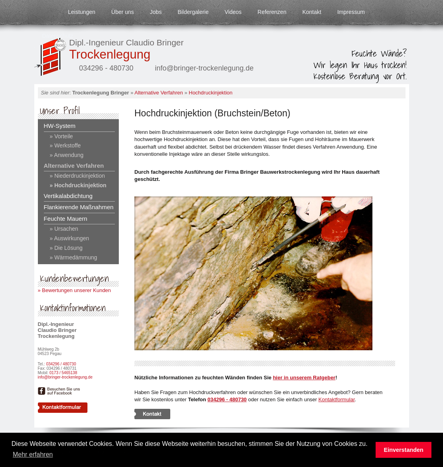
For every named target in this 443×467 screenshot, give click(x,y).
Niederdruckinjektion (79, 176)
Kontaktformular (337, 399)
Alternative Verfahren (158, 93)
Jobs (156, 12)
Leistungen (82, 12)
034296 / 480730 (61, 364)
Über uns (122, 12)
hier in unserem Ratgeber (304, 378)
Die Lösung (68, 248)
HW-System (60, 125)
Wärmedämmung (75, 257)
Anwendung (68, 155)
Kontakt (311, 12)
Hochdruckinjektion (210, 93)
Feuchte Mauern (65, 218)
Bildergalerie (193, 12)
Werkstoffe (67, 145)
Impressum (351, 12)
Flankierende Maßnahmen (79, 207)
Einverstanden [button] (403, 450)
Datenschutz (57, 36)
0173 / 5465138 (63, 373)
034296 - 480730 (226, 399)
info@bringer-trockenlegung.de (65, 377)
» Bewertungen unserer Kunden (74, 290)
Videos (233, 12)
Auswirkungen (71, 238)
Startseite (42, 12)
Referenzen (272, 12)
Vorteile (63, 136)
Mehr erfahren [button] (33, 454)
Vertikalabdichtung (68, 195)
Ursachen (65, 229)
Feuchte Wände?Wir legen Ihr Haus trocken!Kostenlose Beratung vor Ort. (360, 64)
